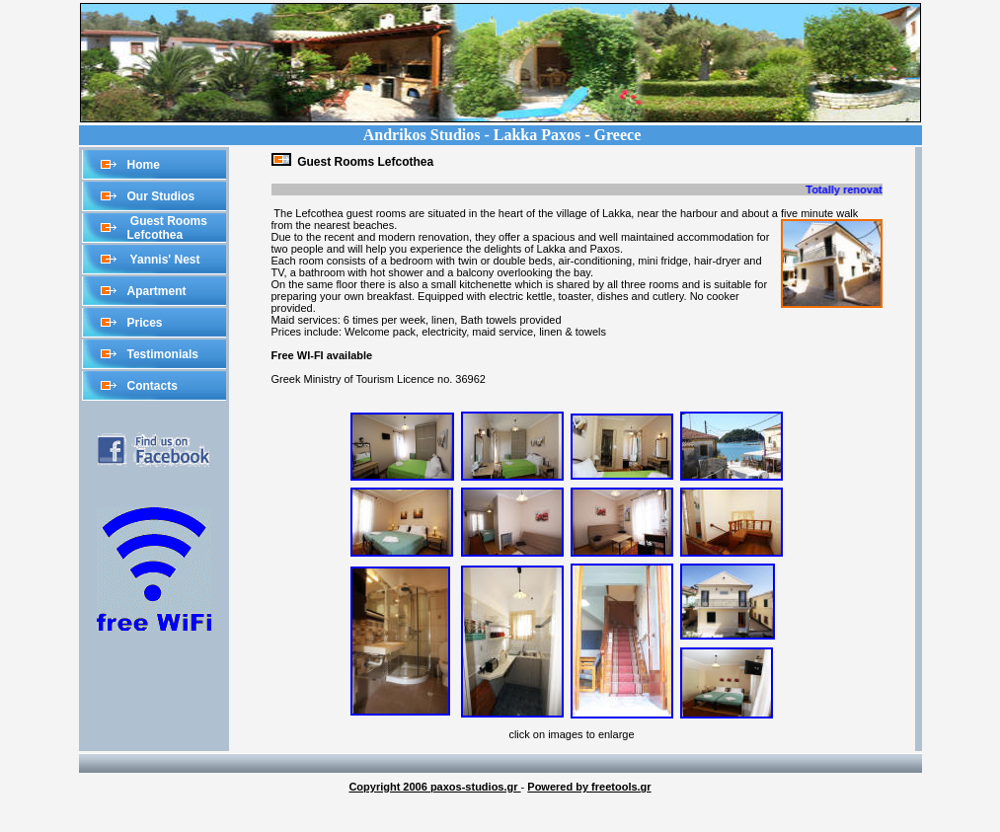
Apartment (157, 291)
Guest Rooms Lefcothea (167, 228)
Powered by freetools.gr (589, 787)
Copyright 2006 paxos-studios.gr (434, 787)
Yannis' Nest (163, 259)
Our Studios (161, 196)
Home (143, 165)
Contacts (152, 386)
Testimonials (162, 354)
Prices (145, 323)
